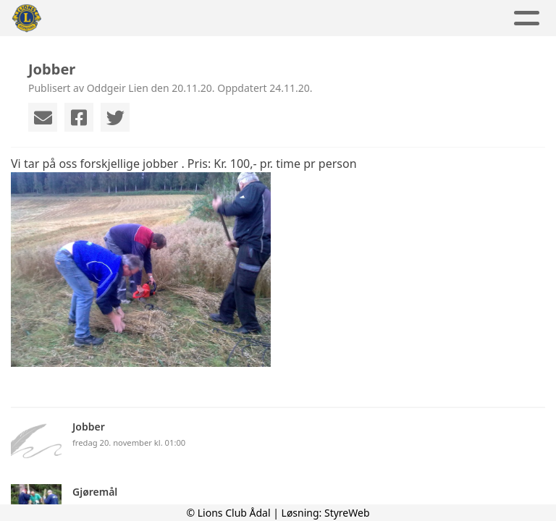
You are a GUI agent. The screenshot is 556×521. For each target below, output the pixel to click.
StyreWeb (347, 513)
